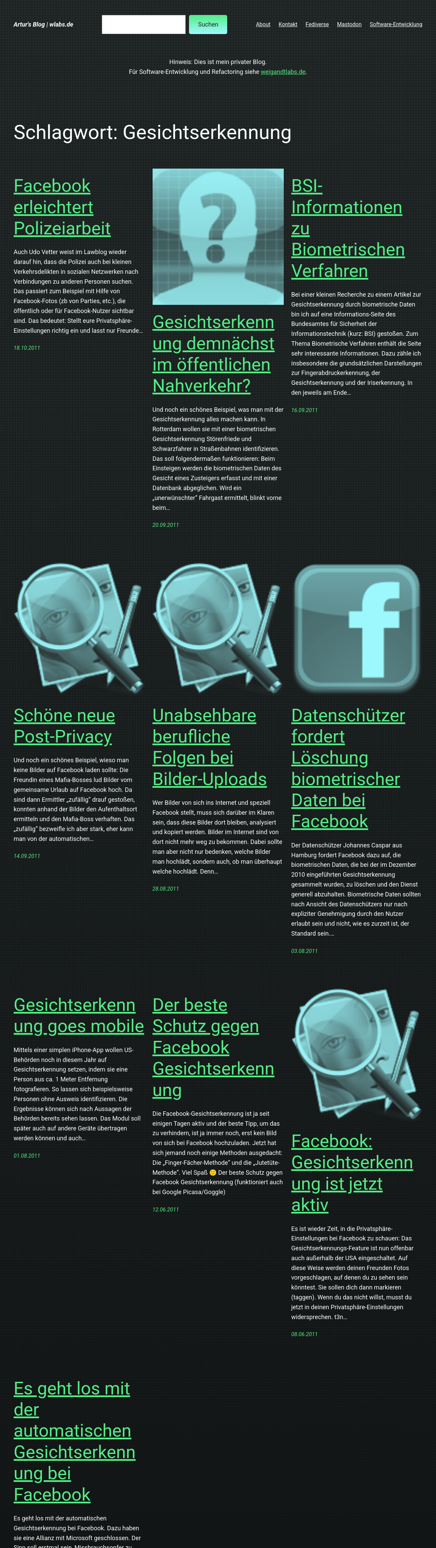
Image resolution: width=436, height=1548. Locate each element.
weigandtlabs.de (283, 71)
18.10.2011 (27, 348)
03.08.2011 (304, 951)
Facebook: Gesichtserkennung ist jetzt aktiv (352, 1173)
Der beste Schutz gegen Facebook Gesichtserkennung (214, 1047)
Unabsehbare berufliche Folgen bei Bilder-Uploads (210, 747)
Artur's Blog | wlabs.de (43, 24)
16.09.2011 (304, 410)
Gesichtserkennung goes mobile (79, 1015)
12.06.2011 (166, 1209)
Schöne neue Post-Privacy (64, 726)
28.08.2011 (166, 889)
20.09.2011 (166, 525)
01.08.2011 (27, 1156)
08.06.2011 (304, 1334)
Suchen (208, 24)
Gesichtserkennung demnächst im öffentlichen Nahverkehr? (214, 354)
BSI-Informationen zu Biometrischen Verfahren (348, 228)
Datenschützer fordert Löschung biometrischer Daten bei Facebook (348, 768)
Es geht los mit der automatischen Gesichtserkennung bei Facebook (75, 1441)
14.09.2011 (27, 856)
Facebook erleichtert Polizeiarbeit (62, 207)
